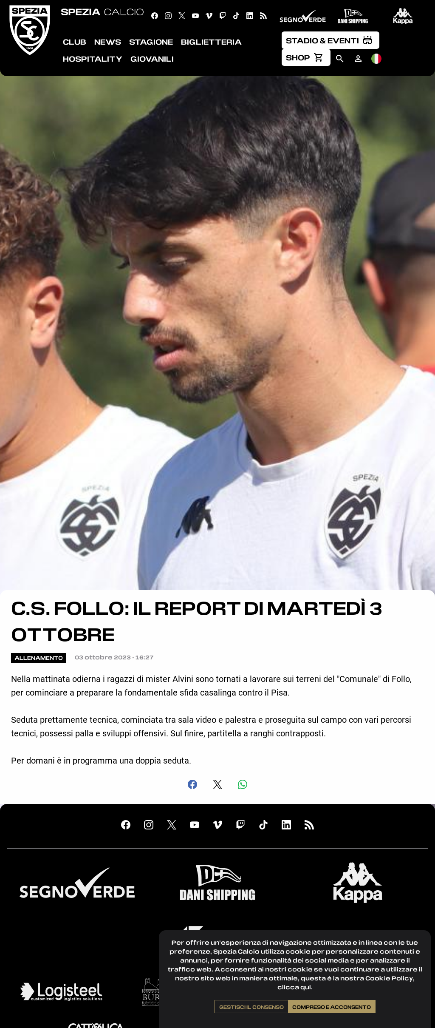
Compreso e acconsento (331, 1007)
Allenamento (38, 657)
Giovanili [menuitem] (152, 59)
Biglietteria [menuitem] (211, 42)
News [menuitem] (107, 42)
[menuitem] (330, 39)
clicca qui (294, 987)
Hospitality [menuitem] (92, 59)
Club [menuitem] (74, 42)
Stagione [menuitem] (151, 42)
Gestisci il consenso (251, 1007)
